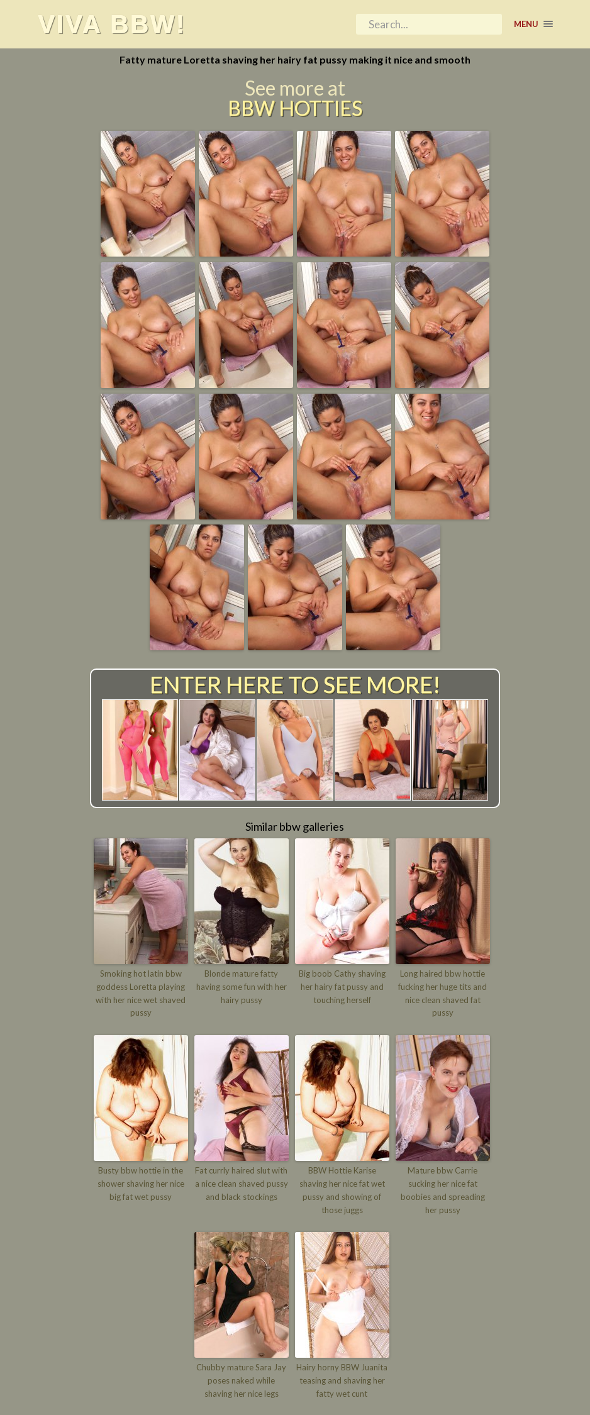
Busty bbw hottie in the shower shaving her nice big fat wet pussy (140, 1183)
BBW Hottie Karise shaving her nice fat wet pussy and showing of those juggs (342, 1189)
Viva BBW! (112, 24)
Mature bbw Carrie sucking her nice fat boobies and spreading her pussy (443, 1189)
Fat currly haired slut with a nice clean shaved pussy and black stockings (241, 1183)
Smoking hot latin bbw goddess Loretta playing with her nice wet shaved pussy (141, 993)
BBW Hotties (295, 108)
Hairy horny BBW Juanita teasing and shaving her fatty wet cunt (341, 1380)
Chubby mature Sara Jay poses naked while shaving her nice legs (241, 1380)
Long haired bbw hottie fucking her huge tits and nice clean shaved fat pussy (442, 993)
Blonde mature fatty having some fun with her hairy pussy (241, 986)
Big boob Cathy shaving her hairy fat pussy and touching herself (342, 986)
